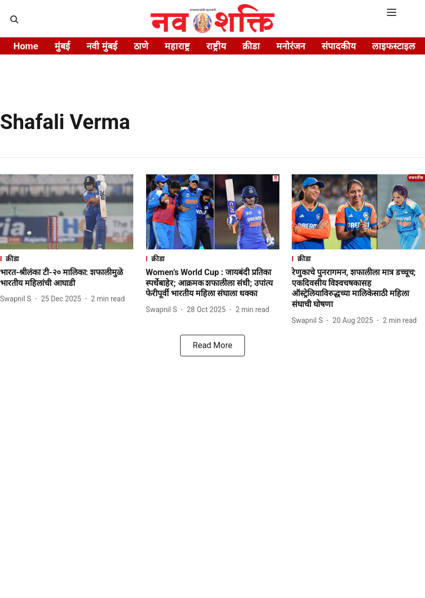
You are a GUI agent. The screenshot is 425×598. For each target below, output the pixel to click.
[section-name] (66, 258)
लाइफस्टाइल (393, 46)
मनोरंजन (290, 46)
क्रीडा (251, 46)
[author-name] (18, 299)
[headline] (66, 278)
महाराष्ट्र (177, 46)
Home (25, 46)
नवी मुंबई (101, 46)
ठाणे (141, 46)
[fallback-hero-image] (66, 211)
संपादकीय (339, 46)
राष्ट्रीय (216, 46)
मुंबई (62, 46)
